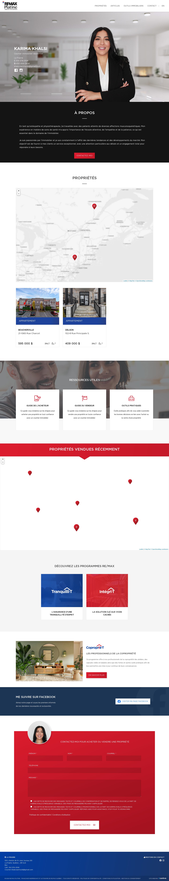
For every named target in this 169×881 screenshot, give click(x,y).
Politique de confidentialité (40, 815)
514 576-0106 (22, 61)
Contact (151, 6)
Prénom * (33, 753)
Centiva (162, 878)
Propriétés (101, 6)
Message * (33, 777)
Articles (115, 6)
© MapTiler (131, 281)
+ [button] (18, 190)
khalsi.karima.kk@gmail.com (27, 66)
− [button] (18, 193)
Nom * (70, 753)
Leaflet (125, 281)
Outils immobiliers (133, 6)
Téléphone (33, 765)
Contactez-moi (85, 156)
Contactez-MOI (84, 825)
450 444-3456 (23, 64)
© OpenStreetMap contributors (143, 281)
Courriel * (111, 753)
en (163, 6)
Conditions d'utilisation (61, 815)
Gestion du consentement (131, 878)
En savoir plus (96, 675)
